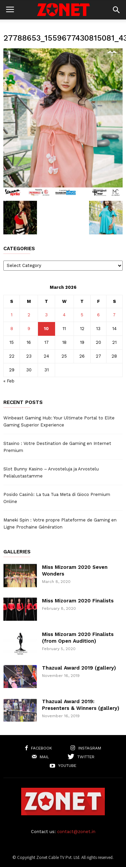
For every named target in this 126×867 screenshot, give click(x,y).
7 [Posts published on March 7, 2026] (114, 314)
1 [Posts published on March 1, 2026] (11, 314)
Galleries (17, 551)
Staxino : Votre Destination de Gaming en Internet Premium (57, 447)
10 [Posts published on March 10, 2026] (46, 328)
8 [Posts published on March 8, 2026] (11, 328)
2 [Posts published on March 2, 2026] (29, 314)
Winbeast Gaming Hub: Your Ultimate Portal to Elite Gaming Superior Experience (59, 421)
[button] (116, 9)
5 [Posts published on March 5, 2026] (82, 314)
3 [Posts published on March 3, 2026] (46, 314)
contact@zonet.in (76, 831)
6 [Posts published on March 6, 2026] (98, 314)
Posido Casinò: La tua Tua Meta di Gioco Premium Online (56, 498)
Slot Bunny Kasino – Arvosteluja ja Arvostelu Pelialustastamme (51, 472)
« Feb (8, 380)
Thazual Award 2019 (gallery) (79, 668)
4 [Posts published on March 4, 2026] (64, 314)
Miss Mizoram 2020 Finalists (78, 601)
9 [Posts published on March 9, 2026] (29, 328)
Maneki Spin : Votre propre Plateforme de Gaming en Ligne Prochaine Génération (60, 523)
